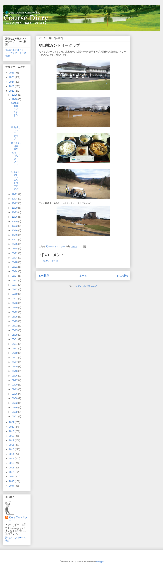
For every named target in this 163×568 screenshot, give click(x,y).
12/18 (15, 99)
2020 (12, 426)
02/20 (15, 384)
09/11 (15, 253)
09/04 (15, 257)
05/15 (15, 330)
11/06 (15, 216)
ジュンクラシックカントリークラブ (15, 180)
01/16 (15, 407)
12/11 (15, 194)
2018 (12, 436)
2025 (12, 77)
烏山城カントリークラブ (15, 133)
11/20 (15, 207)
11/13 (15, 212)
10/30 (15, 221)
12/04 (15, 198)
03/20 (15, 366)
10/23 (15, 226)
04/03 (15, 357)
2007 (12, 485)
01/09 (15, 412)
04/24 (15, 344)
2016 (12, 444)
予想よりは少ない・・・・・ (15, 160)
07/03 (15, 298)
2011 (12, 467)
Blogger (100, 561)
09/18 (15, 248)
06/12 (15, 312)
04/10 (15, 353)
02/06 (15, 393)
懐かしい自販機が (15, 146)
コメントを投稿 (50, 261)
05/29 (15, 321)
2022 (12, 90)
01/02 (15, 416)
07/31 (15, 280)
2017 (12, 440)
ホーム (83, 275)
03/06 (15, 375)
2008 (12, 481)
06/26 (15, 303)
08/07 (15, 275)
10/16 (15, 230)
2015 (12, 449)
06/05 (15, 316)
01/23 (15, 403)
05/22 (15, 325)
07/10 (15, 294)
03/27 (15, 362)
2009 (12, 476)
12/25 (15, 94)
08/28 (15, 262)
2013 (12, 458)
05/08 (15, 334)
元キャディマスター (18, 519)
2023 (12, 86)
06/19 (15, 307)
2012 (12, 463)
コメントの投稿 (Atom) (86, 286)
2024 (12, 81)
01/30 (15, 398)
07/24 (15, 285)
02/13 (15, 389)
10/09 (15, 235)
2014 (12, 454)
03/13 (15, 371)
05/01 (15, 339)
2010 (12, 472)
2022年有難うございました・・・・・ (15, 113)
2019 (12, 431)
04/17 (15, 348)
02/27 (15, 380)
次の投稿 (44, 275)
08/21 (15, 266)
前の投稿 (122, 275)
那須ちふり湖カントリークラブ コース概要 (15, 53)
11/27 (15, 203)
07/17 (15, 289)
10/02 (15, 239)
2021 (12, 422)
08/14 (15, 271)
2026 (12, 72)
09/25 (15, 244)
